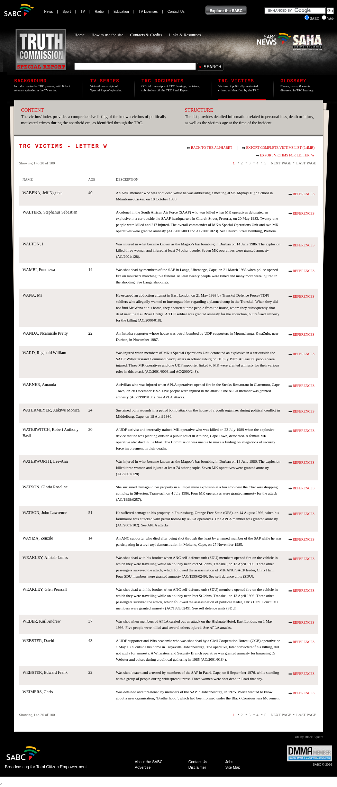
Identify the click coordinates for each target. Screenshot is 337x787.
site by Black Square (309, 737)
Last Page (306, 163)
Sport (67, 11)
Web (328, 18)
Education (121, 11)
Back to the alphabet (211, 148)
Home (79, 35)
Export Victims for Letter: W (287, 155)
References (304, 194)
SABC (312, 18)
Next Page (281, 163)
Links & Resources (185, 35)
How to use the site (107, 35)
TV (83, 11)
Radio (99, 11)
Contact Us (175, 11)
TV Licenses (148, 11)
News (48, 11)
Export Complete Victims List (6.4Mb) (280, 148)
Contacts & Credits (146, 35)
